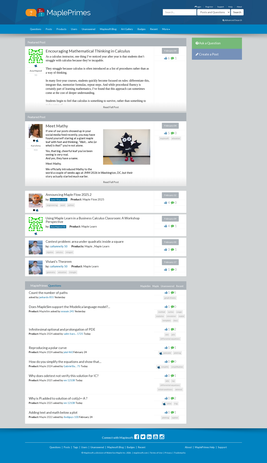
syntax (171, 312)
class (176, 320)
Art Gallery (127, 29)
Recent (154, 29)
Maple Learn (89, 226)
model (181, 316)
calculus (59, 252)
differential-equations (170, 339)
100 (76, 417)
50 (64, 226)
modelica (160, 316)
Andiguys (69, 417)
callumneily (57, 246)
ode (167, 334)
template (167, 320)
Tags (75, 447)
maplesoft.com (141, 453)
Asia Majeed (56, 226)
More (166, 29)
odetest (178, 389)
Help (230, 7)
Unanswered (88, 29)
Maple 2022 (46, 417)
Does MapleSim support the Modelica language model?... (69, 307)
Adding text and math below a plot (53, 412)
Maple (88, 246)
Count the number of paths (48, 293)
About (239, 7)
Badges (142, 29)
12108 (71, 380)
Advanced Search (232, 20)
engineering (52, 205)
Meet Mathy (57, 125)
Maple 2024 (46, 333)
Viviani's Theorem (59, 261)
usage (179, 312)
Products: (77, 246)
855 (51, 297)
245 (72, 311)
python (71, 205)
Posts (49, 29)
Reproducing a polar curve (48, 348)
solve (167, 404)
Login (198, 7)
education (176, 138)
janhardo (44, 297)
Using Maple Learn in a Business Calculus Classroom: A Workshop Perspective (93, 220)
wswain (65, 311)
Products (61, 29)
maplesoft (164, 138)
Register (209, 7)
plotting (177, 353)
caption (175, 417)
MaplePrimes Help (205, 447)
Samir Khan (56, 199)
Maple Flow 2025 (93, 199)
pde (173, 334)
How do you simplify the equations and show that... (65, 362)
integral (69, 252)
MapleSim (145, 286)
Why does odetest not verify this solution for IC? (63, 376)
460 (70, 352)
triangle (72, 272)
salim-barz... (70, 333)
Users (74, 29)
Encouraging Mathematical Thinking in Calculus (88, 50)
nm (65, 380)
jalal (66, 352)
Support (220, 7)
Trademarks (180, 453)
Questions (35, 29)
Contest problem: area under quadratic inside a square (85, 241)
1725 (80, 333)
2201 (64, 199)
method (161, 312)
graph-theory (170, 298)
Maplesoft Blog (108, 29)
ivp (173, 381)
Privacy (168, 453)
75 (78, 366)
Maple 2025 (46, 380)
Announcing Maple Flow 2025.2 (68, 194)
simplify (162, 367)
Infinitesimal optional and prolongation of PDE (62, 329)
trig (175, 403)
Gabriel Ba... (70, 366)
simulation (171, 316)
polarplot (165, 353)
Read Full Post (111, 107)
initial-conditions (165, 389)
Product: (76, 199)
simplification (177, 367)
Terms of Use (156, 453)
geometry (51, 272)
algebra (50, 252)
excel (62, 205)
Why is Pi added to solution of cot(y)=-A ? (58, 398)
